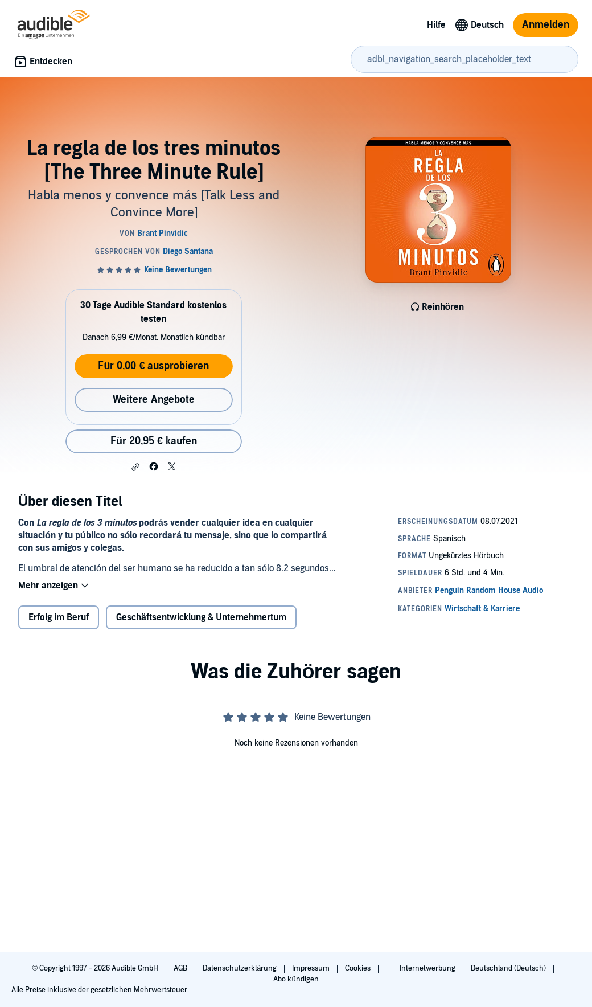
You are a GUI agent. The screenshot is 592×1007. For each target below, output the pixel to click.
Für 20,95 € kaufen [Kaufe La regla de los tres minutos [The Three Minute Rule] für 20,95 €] (153, 441)
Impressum (311, 968)
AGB (181, 968)
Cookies (358, 968)
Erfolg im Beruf (58, 617)
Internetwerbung (428, 968)
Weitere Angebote (154, 400)
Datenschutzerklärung (240, 968)
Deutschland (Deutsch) (509, 968)
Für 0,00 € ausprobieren (153, 366)
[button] (135, 467)
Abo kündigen (295, 979)
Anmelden (545, 25)
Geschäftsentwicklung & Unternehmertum (201, 617)
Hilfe (436, 25)
